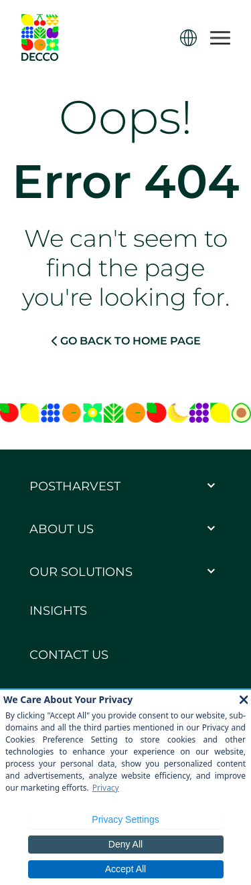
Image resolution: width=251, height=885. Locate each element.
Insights (58, 610)
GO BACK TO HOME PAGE (126, 340)
